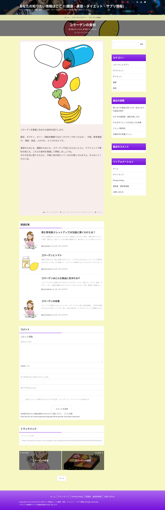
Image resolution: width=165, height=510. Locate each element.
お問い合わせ (118, 192)
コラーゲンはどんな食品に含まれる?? (60, 278)
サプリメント (75, 212)
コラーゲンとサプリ (83, 33)
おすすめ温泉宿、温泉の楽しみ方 (126, 116)
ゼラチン (84, 212)
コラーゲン (66, 212)
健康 (115, 82)
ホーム (61, 478)
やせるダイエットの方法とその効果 (127, 122)
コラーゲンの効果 (50, 301)
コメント (100, 212)
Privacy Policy (118, 180)
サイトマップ (118, 174)
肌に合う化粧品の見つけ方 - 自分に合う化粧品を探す (129, 109)
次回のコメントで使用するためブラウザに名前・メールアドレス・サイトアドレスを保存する (57, 399)
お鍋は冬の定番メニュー (122, 134)
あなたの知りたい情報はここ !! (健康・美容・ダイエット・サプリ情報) (71, 6)
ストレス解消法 (119, 128)
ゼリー (91, 212)
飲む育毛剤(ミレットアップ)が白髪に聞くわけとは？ (68, 232)
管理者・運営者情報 (121, 186)
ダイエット (117, 76)
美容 (115, 88)
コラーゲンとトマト (51, 255)
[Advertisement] (62, 182)
